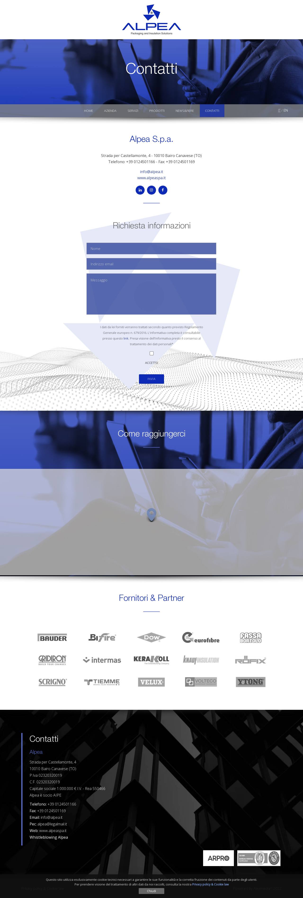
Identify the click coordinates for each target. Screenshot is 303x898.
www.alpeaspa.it (151, 177)
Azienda (110, 111)
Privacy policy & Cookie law (210, 884)
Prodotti (157, 111)
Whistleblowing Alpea (49, 837)
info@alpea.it (151, 171)
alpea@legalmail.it (52, 824)
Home (88, 111)
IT (279, 111)
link (126, 338)
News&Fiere (185, 111)
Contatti (212, 111)
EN (286, 111)
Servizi (133, 111)
